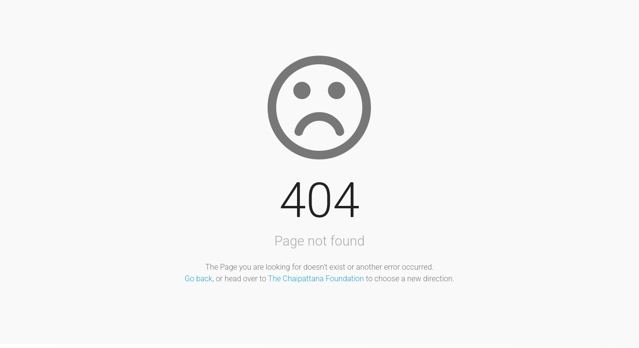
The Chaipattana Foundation (316, 278)
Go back (198, 278)
